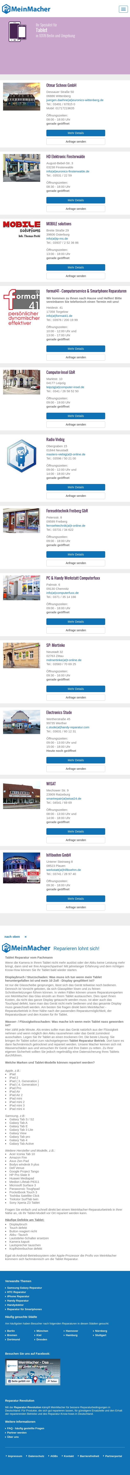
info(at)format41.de (59, 315)
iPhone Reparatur (18, 1296)
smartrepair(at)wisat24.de (63, 798)
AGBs (54, 1456)
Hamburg (72, 1335)
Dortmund (13, 1339)
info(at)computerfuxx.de (62, 592)
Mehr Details (76, 133)
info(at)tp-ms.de (57, 238)
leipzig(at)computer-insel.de (65, 387)
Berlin (11, 1330)
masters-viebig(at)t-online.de (65, 454)
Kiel (38, 1335)
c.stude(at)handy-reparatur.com (67, 727)
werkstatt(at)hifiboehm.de (63, 870)
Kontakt (69, 1456)
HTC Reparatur (16, 1292)
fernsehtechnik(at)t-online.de (65, 525)
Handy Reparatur (18, 1300)
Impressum (15, 1456)
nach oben (12, 936)
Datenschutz (36, 1456)
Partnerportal (113, 1456)
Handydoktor (15, 1304)
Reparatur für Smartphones (24, 1309)
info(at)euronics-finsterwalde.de (67, 171)
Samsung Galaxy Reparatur (24, 1287)
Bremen (12, 1335)
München (42, 1330)
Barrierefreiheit (89, 1456)
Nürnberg (101, 1330)
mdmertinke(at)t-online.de (63, 660)
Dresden (41, 1339)
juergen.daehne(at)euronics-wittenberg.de (75, 100)
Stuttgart (100, 1335)
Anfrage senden (76, 141)
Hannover (72, 1330)
